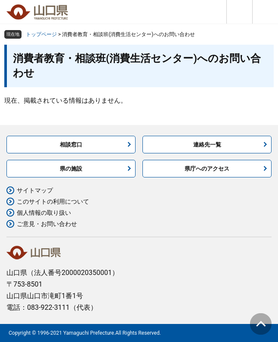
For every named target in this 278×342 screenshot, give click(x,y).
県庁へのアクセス (207, 168)
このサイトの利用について (53, 201)
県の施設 (71, 168)
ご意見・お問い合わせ (47, 223)
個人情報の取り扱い (44, 212)
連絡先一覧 (207, 144)
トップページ (41, 34)
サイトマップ (35, 190)
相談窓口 (71, 144)
